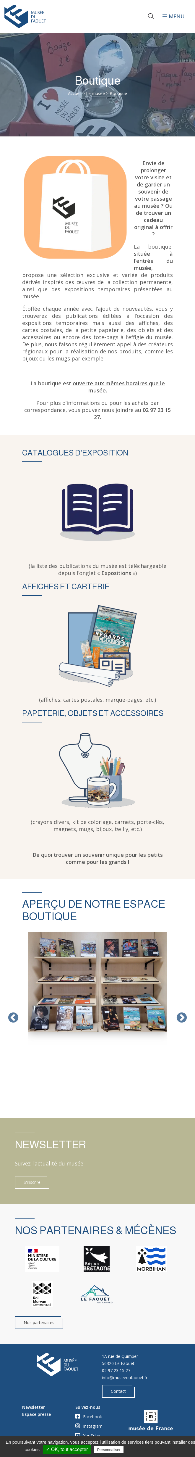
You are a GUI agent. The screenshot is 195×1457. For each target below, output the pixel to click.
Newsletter (33, 1407)
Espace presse (36, 1414)
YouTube (87, 1435)
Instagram (89, 1426)
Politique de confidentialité (150, 1449)
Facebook (88, 1416)
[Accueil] (48, 16)
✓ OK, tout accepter (67, 1449)
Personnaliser (109, 1450)
